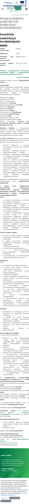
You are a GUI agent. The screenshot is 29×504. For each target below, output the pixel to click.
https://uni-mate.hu (11, 445)
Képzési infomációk (23, 77)
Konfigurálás (4, 498)
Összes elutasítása (5, 501)
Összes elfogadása (14, 498)
